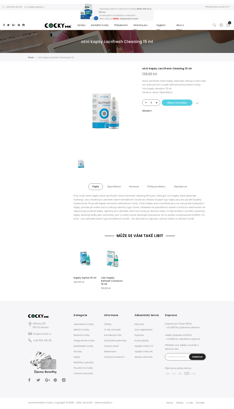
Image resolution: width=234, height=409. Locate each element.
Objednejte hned (129, 18)
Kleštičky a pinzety (84, 362)
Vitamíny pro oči (140, 27)
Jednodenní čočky (84, 324)
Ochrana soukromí (114, 357)
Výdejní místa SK (144, 351)
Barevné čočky (82, 335)
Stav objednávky (144, 329)
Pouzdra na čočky (83, 367)
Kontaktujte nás (112, 335)
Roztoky (78, 351)
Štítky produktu (156, 186)
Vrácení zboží (111, 346)
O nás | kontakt (112, 329)
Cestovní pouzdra (83, 373)
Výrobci (81, 25)
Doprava (139, 335)
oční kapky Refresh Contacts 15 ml (112, 281)
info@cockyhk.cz (42, 333)
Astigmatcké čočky (84, 340)
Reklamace (110, 351)
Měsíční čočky (81, 329)
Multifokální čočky (83, 346)
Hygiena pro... (161, 27)
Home (169, 402)
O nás (190, 402)
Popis (95, 186)
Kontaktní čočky (100, 25)
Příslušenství (121, 25)
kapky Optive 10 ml (85, 277)
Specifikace (114, 186)
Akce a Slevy (180, 27)
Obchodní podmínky (115, 340)
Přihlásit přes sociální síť (217, 6)
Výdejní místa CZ (144, 346)
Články (107, 324)
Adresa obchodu (144, 357)
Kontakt (200, 402)
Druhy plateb (142, 340)
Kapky (77, 357)
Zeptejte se (180, 186)
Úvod (30, 57)
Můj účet (139, 324)
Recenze (134, 186)
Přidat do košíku (177, 102)
